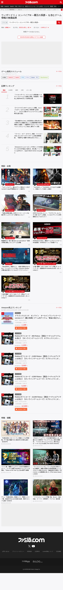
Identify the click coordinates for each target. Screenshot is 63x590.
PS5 (16, 6)
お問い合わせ (7, 568)
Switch (12, 6)
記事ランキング (7, 86)
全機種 (7, 27)
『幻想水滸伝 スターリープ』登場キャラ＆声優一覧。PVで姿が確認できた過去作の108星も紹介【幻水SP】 (15, 452)
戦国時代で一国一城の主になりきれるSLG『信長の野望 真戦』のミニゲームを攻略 (15, 245)
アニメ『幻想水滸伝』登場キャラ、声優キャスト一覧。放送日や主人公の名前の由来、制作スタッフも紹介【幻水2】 (15, 515)
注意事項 (37, 568)
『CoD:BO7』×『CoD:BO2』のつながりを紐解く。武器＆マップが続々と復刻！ (47, 188)
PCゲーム (21, 6)
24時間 (10, 90)
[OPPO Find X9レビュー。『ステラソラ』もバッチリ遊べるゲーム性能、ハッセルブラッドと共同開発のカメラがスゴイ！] (47, 205)
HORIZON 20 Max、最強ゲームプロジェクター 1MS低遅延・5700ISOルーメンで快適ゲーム (47, 246)
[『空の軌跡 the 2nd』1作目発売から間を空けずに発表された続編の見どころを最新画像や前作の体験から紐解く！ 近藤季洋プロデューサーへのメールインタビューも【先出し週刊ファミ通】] (53, 125)
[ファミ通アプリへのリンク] (26, 578)
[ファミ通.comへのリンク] (31, 2)
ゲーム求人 (40, 6)
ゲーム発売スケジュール (11, 71)
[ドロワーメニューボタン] (2, 2)
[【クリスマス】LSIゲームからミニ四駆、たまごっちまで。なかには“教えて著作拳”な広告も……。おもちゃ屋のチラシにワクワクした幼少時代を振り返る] (53, 112)
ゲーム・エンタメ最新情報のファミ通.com (11, 9)
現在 (4, 90)
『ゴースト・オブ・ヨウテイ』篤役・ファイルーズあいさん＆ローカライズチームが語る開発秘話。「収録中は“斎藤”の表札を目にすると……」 (28, 135)
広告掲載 (57, 568)
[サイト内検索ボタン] (61, 2)
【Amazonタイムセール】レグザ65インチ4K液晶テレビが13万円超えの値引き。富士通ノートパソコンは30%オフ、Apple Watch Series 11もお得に (28, 149)
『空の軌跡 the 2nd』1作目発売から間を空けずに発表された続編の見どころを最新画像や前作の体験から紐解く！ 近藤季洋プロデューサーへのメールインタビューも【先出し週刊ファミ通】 (28, 123)
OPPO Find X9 (41, 213)
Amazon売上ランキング (11, 317)
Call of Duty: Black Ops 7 (43, 184)
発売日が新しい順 (24, 27)
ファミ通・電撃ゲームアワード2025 (46, 269)
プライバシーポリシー (18, 568)
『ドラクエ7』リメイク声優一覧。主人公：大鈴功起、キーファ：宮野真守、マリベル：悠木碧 (47, 515)
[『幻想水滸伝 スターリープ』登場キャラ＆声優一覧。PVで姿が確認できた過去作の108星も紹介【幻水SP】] (15, 440)
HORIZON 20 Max (41, 241)
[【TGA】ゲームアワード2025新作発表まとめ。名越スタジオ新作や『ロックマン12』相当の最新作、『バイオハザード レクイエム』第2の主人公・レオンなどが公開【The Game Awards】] (47, 440)
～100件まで (43, 27)
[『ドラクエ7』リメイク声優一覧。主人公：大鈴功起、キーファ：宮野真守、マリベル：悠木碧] (47, 504)
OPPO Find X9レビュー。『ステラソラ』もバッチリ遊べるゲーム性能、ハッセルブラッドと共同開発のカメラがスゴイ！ (47, 218)
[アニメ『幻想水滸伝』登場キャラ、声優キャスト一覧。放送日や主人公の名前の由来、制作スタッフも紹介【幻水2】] (15, 504)
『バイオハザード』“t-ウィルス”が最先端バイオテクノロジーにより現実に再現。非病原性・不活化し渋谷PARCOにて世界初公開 (28, 96)
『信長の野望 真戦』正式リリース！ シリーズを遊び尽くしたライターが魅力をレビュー (15, 218)
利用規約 (29, 568)
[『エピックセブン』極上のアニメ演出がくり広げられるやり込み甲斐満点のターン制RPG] (15, 177)
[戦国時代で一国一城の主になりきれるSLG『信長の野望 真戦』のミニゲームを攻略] (15, 233)
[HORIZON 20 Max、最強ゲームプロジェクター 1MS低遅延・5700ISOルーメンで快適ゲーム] (47, 233)
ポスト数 (29, 90)
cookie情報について (47, 568)
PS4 (27, 77)
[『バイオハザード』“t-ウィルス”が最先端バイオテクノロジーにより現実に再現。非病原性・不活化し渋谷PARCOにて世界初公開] (53, 99)
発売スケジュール (30, 6)
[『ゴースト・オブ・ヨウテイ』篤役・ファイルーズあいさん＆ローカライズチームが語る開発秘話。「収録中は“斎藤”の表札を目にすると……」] (53, 138)
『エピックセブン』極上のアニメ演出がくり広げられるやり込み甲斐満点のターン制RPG (15, 189)
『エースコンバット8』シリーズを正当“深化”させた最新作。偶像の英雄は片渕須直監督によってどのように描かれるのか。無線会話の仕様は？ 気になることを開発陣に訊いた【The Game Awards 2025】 (47, 486)
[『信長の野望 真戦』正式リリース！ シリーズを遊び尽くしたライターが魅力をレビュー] (15, 205)
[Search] (32, 22)
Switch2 (6, 6)
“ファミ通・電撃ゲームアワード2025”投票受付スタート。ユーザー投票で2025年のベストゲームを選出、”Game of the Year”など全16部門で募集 (15, 485)
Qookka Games (10, 213)
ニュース (46, 6)
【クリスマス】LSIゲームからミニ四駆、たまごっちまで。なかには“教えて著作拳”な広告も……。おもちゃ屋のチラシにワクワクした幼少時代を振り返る (28, 110)
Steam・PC (34, 77)
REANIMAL (9, 269)
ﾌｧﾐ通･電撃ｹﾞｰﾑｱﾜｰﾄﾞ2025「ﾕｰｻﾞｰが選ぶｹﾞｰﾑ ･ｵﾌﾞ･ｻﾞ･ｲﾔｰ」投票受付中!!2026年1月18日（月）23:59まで (47, 274)
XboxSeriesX (44, 77)
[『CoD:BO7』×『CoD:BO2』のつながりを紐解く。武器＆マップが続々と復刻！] (47, 177)
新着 (2, 6)
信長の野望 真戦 (10, 241)
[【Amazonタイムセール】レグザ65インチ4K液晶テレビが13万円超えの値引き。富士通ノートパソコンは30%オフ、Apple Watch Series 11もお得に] (53, 151)
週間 (16, 90)
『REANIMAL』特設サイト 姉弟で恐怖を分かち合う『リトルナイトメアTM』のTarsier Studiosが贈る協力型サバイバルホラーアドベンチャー (15, 275)
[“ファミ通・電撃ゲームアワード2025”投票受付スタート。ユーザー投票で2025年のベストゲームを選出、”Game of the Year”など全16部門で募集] (15, 472)
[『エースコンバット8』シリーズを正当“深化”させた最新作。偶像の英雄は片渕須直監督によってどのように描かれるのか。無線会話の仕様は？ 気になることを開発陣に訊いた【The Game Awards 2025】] (47, 472)
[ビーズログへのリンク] (38, 578)
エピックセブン (10, 184)
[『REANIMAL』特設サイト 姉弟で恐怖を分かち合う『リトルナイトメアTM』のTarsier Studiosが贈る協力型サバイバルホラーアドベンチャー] (15, 262)
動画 (51, 6)
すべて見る (59, 71)
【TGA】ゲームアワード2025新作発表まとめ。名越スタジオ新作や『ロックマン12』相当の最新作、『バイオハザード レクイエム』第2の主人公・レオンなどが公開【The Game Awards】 (47, 454)
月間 (22, 90)
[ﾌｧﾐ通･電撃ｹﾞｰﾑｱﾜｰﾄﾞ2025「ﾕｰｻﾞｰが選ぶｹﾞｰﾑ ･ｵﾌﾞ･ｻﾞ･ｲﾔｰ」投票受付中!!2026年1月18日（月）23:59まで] (47, 262)
